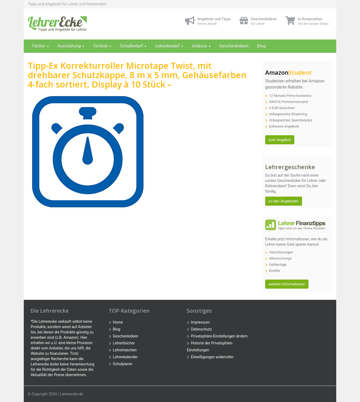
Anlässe (201, 46)
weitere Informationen (287, 284)
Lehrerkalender (125, 357)
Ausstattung (70, 46)
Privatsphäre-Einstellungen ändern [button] (219, 336)
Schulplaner (122, 364)
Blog (261, 46)
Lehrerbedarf (169, 46)
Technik (102, 46)
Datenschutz (201, 329)
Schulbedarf (133, 46)
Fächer (40, 46)
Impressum (200, 322)
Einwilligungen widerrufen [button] (212, 357)
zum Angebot (280, 140)
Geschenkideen (233, 46)
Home (118, 322)
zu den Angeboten (284, 201)
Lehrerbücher (124, 343)
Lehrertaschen (125, 350)
